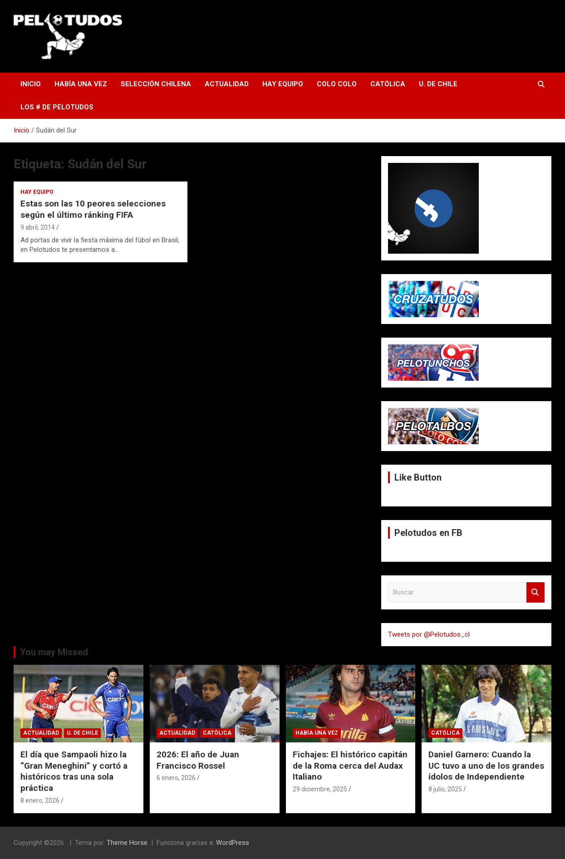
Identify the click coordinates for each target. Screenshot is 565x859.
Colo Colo (337, 84)
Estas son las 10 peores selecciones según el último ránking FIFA (93, 209)
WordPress (232, 843)
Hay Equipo (282, 84)
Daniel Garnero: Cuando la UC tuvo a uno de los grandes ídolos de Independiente (486, 765)
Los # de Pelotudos (56, 107)
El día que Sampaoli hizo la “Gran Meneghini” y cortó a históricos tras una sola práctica (74, 771)
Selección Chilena (156, 84)
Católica (387, 84)
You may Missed (54, 652)
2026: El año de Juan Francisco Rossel (198, 760)
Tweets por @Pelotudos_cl (429, 634)
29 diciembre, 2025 (320, 789)
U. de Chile (438, 84)
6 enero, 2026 (176, 777)
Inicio (30, 84)
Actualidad (227, 84)
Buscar (535, 592)
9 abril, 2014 (37, 227)
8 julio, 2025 (445, 789)
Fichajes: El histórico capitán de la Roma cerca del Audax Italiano (350, 765)
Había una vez (80, 84)
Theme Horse (127, 843)
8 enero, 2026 (39, 800)
